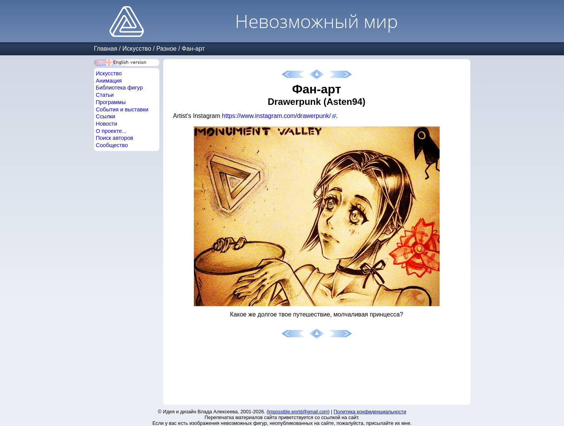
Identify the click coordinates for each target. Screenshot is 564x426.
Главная (105, 48)
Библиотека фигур (119, 88)
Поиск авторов (114, 138)
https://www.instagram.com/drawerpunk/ (276, 116)
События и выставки (122, 109)
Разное (166, 48)
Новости (106, 124)
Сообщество (112, 145)
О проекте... (111, 131)
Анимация (109, 81)
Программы (111, 102)
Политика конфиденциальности (370, 411)
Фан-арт (193, 48)
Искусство (136, 48)
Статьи (105, 95)
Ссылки (106, 116)
